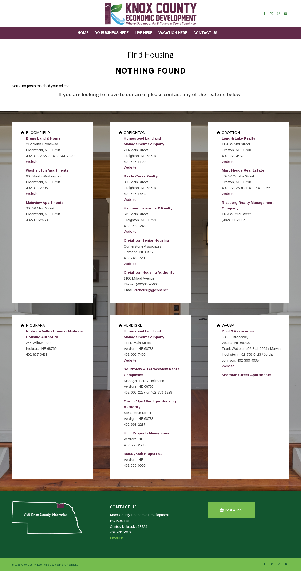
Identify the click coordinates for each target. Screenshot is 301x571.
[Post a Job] (231, 510)
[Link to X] (271, 13)
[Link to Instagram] (278, 13)
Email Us (117, 538)
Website (32, 162)
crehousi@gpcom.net (151, 290)
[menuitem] (83, 33)
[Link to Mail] (285, 13)
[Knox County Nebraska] (150, 13)
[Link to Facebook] (264, 13)
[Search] (223, 33)
